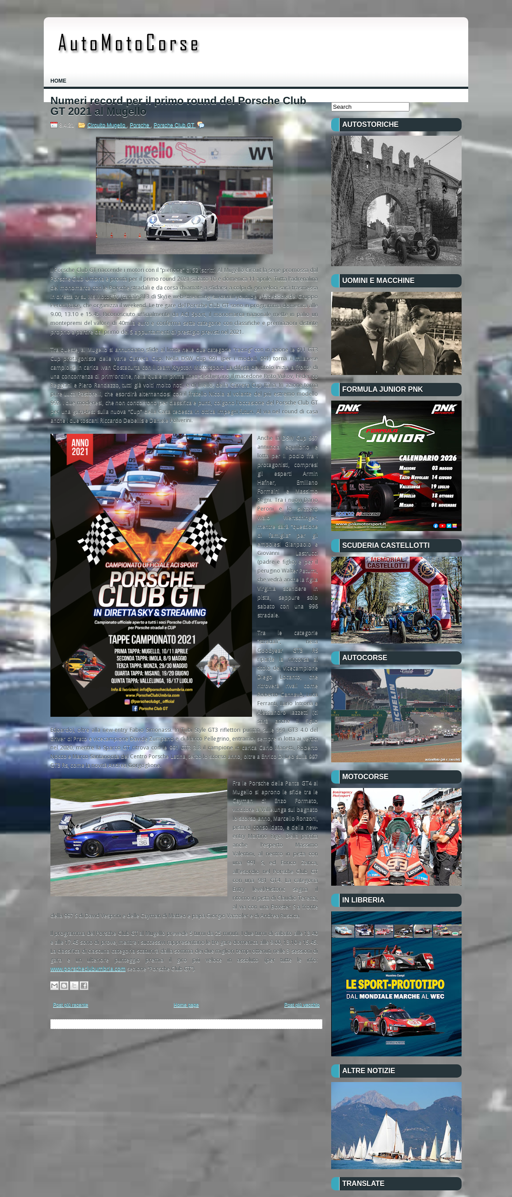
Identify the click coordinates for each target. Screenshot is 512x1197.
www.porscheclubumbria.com (88, 968)
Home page (186, 1004)
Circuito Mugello (106, 125)
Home (58, 81)
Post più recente (70, 1004)
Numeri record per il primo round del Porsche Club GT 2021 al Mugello (178, 106)
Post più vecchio (302, 1004)
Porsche (140, 125)
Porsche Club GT (174, 125)
